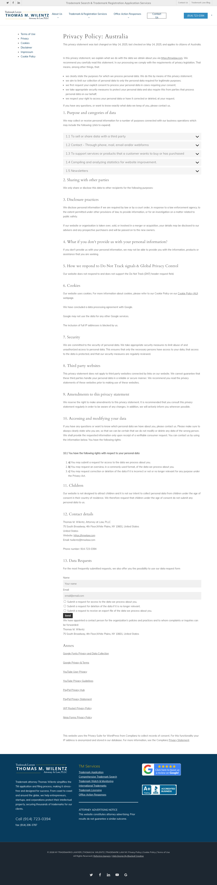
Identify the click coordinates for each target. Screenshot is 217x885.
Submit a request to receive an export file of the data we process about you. (108, 610)
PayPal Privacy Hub (74, 690)
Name (66, 577)
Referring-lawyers (102, 856)
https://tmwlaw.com (172, 58)
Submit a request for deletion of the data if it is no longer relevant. (102, 606)
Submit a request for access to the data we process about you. (100, 601)
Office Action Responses (92, 794)
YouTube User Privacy (75, 671)
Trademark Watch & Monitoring (96, 781)
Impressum (27, 52)
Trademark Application (91, 772)
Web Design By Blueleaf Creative (128, 856)
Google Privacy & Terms (76, 662)
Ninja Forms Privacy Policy (77, 717)
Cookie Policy (28, 56)
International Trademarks (92, 785)
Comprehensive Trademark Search (98, 776)
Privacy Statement (179, 740)
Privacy (25, 38)
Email (66, 589)
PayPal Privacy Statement (77, 699)
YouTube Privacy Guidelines (78, 680)
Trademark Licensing (90, 790)
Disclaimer (26, 47)
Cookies (25, 43)
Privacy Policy (134, 852)
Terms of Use (28, 34)
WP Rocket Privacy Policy (77, 708)
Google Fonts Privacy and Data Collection (86, 653)
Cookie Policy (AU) (188, 293)
